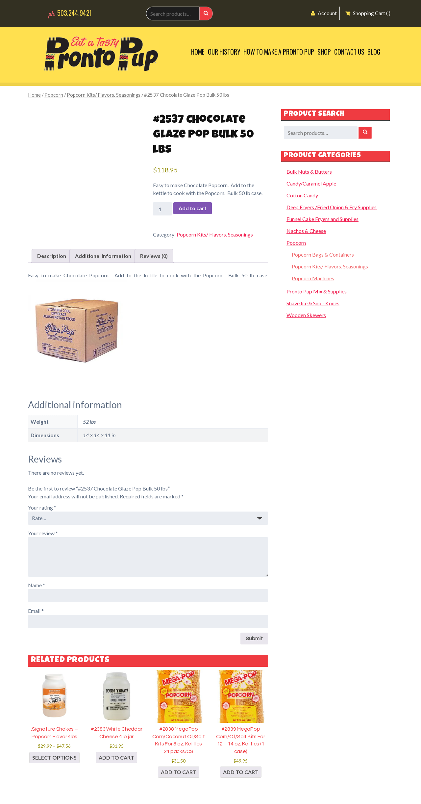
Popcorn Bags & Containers (323, 254)
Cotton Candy (302, 195)
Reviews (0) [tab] (154, 256)
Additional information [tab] (103, 256)
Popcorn (53, 95)
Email (36, 611)
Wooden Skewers (306, 315)
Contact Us (349, 52)
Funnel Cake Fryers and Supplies (322, 219)
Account (324, 13)
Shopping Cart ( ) (367, 13)
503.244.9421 (74, 13)
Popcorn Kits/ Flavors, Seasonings (103, 95)
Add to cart (193, 208)
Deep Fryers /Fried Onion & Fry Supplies (331, 207)
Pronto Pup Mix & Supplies (316, 291)
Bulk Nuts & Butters (309, 171)
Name (36, 585)
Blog (373, 52)
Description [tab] (51, 256)
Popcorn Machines (313, 278)
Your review (43, 533)
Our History (224, 52)
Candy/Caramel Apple (311, 183)
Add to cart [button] (116, 757)
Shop (324, 52)
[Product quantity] (162, 208)
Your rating (42, 507)
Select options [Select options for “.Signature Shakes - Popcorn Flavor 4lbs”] (54, 757)
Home (198, 52)
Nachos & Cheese (306, 231)
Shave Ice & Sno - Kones (312, 303)
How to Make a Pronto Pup (278, 52)
